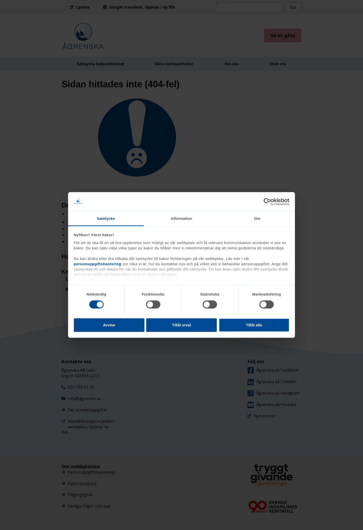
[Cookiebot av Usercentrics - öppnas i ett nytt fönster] (267, 202)
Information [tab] (181, 218)
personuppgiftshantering (98, 264)
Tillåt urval (181, 325)
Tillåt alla (254, 325)
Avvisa (109, 325)
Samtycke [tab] (106, 218)
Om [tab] (257, 218)
